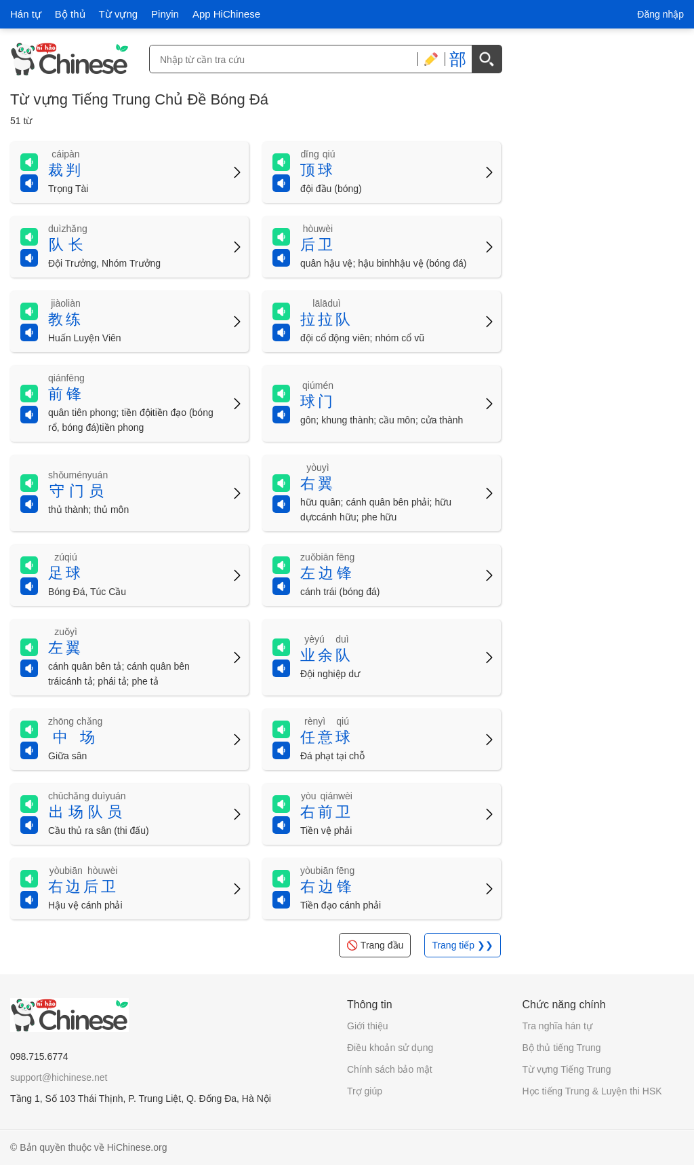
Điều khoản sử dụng (390, 1047)
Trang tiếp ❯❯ (462, 945)
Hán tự (25, 14)
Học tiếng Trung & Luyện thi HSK (592, 1091)
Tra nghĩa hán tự (557, 1025)
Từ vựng (118, 14)
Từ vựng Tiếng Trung (567, 1069)
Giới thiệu (367, 1025)
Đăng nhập (660, 14)
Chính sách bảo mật (389, 1069)
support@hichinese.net (58, 1077)
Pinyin (165, 14)
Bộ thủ (70, 14)
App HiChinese (226, 14)
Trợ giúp (364, 1091)
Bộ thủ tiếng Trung (562, 1047)
